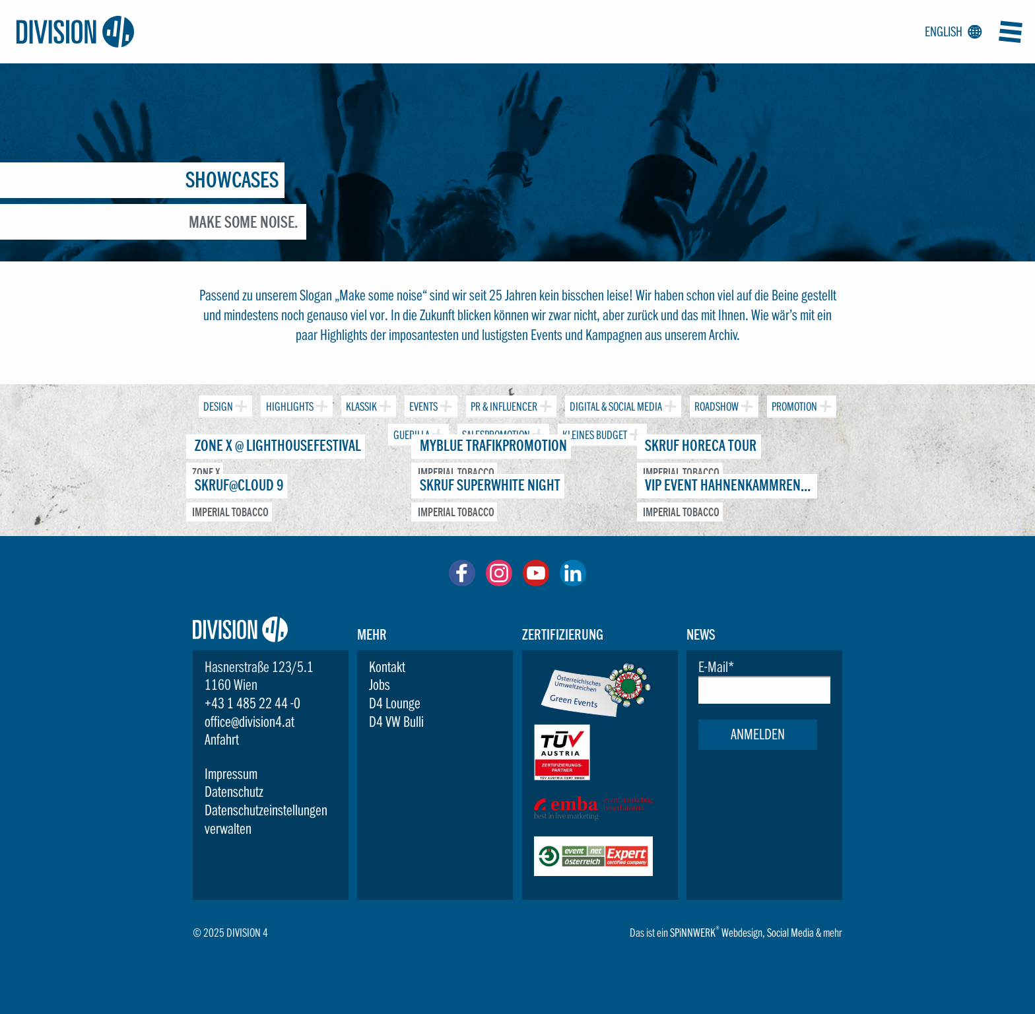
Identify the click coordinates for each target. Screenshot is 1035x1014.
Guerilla (409, 433)
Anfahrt (222, 739)
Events (422, 404)
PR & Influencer (502, 404)
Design (217, 404)
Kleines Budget (593, 433)
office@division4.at (249, 721)
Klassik (360, 404)
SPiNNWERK (693, 932)
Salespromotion (494, 433)
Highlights (288, 404)
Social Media (790, 932)
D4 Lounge (394, 703)
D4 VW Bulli (396, 721)
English (951, 32)
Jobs (379, 685)
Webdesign (741, 932)
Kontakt (387, 667)
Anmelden (758, 734)
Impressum (231, 774)
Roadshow (715, 404)
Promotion (793, 404)
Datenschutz (234, 791)
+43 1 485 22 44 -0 (252, 703)
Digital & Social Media (614, 404)
